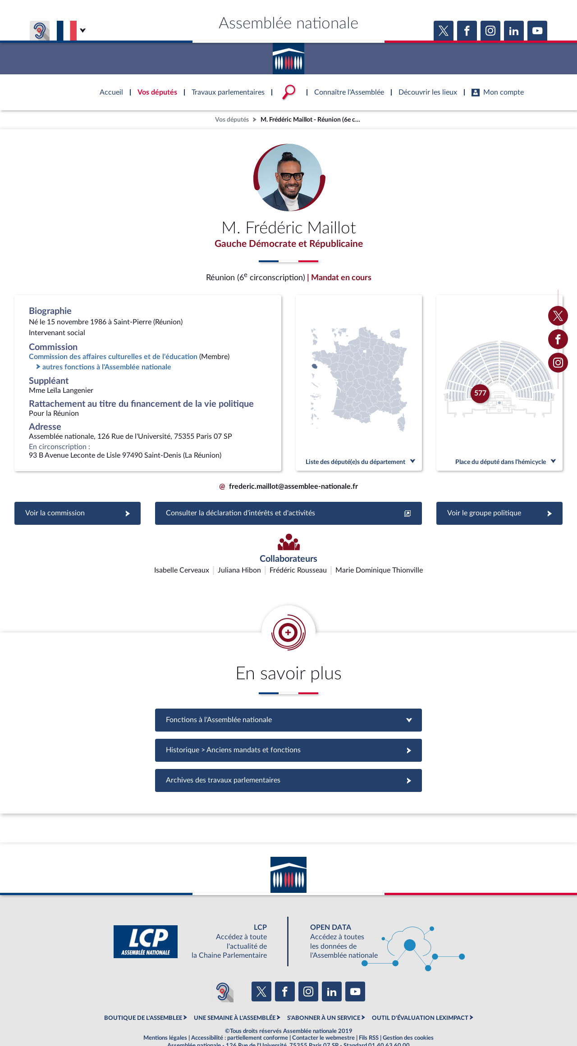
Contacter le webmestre (323, 1016)
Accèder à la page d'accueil (288, 55)
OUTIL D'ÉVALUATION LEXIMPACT (420, 996)
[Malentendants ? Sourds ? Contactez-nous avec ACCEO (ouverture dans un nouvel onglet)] (223, 970)
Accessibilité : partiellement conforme (239, 1016)
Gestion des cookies (408, 1016)
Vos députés (232, 119)
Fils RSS (369, 1016)
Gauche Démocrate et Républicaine (288, 244)
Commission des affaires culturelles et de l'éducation (113, 358)
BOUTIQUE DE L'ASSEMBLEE (143, 996)
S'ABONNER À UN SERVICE (323, 996)
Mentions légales (165, 1016)
